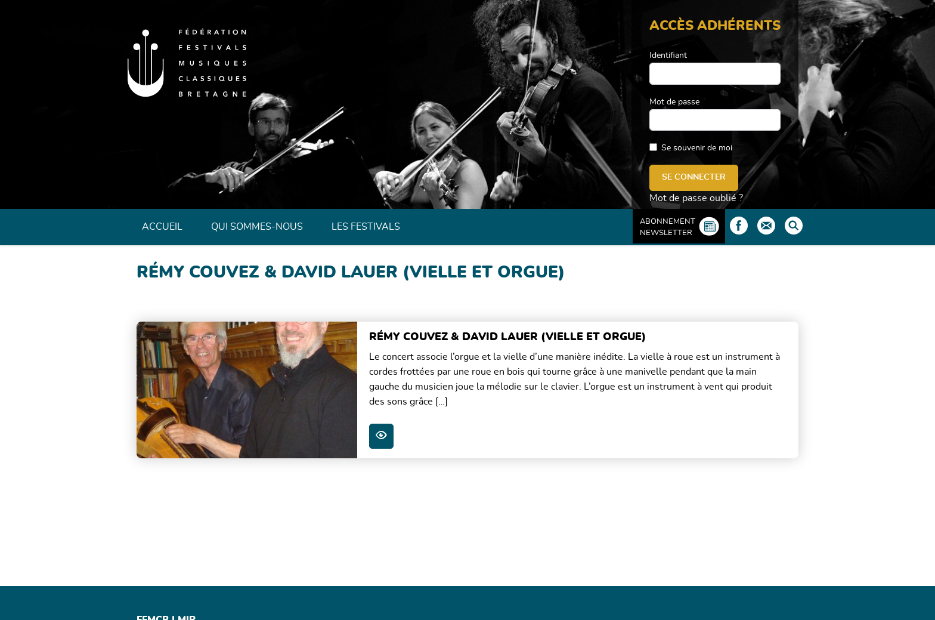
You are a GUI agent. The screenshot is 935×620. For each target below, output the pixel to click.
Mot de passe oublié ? (696, 198)
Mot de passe (674, 102)
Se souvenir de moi (696, 148)
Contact (766, 225)
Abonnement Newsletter (667, 227)
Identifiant (668, 55)
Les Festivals (366, 227)
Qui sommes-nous (257, 227)
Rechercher (793, 225)
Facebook (739, 225)
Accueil (162, 227)
